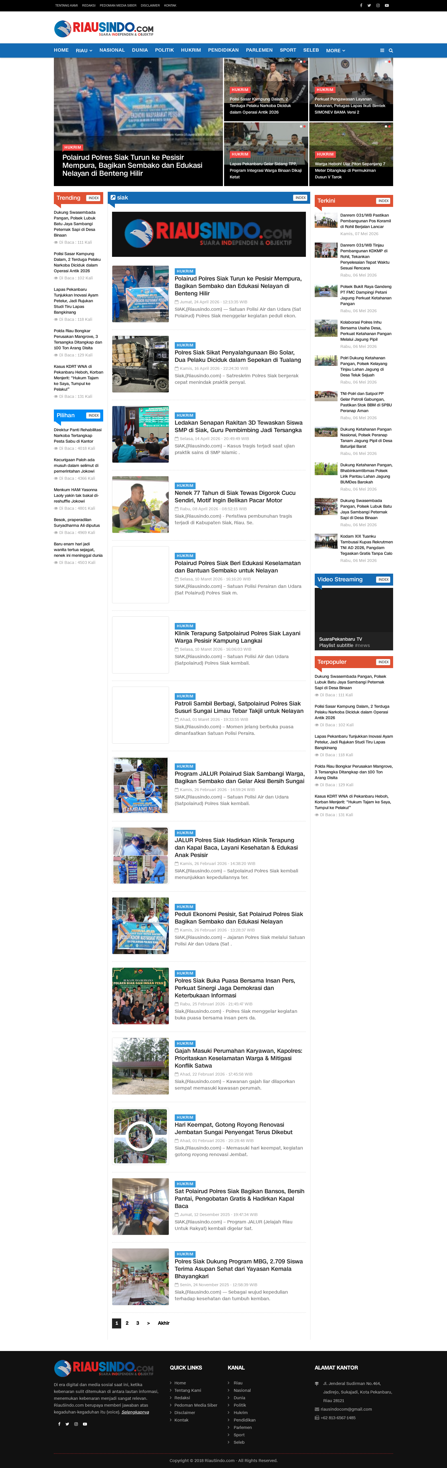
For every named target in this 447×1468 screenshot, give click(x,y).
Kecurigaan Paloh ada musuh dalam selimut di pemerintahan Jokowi (76, 465)
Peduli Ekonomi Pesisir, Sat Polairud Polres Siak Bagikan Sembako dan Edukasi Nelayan (239, 917)
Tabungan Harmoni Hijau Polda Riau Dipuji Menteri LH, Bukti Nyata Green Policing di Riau (349, 170)
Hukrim (191, 50)
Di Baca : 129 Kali (73, 355)
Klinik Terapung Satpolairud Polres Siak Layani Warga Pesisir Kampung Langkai (237, 637)
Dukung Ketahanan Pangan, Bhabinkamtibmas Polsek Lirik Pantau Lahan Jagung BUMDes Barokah (366, 473)
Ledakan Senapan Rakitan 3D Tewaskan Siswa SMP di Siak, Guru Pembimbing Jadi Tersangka (239, 426)
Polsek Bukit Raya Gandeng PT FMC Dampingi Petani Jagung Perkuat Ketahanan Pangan (366, 295)
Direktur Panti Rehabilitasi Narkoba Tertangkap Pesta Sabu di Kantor (77, 435)
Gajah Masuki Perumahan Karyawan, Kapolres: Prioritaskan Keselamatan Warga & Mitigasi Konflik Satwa (238, 1058)
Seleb (311, 50)
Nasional (112, 50)
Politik (164, 50)
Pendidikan (223, 50)
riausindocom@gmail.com (346, 1409)
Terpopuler (332, 662)
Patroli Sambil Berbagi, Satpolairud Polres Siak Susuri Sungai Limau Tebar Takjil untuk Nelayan (239, 707)
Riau (238, 1383)
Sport (288, 50)
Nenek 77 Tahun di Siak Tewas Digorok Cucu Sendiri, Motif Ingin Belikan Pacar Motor (235, 496)
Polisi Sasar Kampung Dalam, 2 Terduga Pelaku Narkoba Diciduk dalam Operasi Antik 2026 (260, 105)
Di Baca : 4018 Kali (74, 448)
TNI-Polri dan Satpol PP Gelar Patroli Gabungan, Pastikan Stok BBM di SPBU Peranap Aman (366, 402)
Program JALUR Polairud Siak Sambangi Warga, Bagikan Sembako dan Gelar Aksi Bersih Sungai (240, 777)
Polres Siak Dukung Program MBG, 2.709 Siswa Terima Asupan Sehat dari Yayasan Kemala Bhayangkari (239, 1268)
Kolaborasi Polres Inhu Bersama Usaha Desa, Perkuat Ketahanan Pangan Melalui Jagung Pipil (365, 331)
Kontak (170, 5)
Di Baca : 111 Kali (73, 242)
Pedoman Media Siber (118, 5)
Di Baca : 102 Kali (73, 278)
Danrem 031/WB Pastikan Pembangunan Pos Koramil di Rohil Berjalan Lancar (365, 221)
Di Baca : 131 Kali (73, 396)
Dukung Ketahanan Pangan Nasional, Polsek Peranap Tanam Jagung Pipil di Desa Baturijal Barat (366, 438)
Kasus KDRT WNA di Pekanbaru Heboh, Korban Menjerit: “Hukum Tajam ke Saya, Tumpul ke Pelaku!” (78, 378)
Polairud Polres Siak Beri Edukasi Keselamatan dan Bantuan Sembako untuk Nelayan (238, 566)
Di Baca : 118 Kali (73, 319)
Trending (68, 198)
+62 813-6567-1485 (338, 1418)
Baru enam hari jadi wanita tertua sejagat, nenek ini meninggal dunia (78, 549)
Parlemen (259, 50)
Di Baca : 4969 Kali (74, 532)
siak (119, 197)
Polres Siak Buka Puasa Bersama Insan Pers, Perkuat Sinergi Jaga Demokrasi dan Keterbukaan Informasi (235, 988)
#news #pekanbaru (344, 649)
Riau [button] (82, 51)
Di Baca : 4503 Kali (75, 562)
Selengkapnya (135, 1412)
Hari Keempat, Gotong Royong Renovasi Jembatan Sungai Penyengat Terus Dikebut (233, 1128)
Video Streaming (340, 579)
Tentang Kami (66, 5)
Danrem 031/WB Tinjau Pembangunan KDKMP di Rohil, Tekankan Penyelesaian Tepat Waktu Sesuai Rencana (364, 257)
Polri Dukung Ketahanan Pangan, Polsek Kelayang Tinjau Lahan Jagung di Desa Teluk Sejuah (363, 366)
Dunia (140, 50)
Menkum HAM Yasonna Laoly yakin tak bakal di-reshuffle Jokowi (76, 495)
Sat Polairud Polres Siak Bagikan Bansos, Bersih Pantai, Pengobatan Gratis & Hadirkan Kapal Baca (239, 1198)
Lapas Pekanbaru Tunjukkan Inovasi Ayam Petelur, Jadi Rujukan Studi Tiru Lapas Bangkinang (76, 301)
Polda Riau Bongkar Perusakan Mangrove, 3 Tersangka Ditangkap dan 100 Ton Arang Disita (78, 339)
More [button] (333, 51)
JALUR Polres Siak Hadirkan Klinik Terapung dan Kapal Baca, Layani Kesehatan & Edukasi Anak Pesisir (236, 847)
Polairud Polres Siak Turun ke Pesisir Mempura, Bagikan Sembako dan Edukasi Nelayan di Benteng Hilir (132, 165)
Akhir (163, 1323)
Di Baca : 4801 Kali (74, 508)
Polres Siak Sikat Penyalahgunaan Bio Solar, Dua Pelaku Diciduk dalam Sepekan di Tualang (238, 356)
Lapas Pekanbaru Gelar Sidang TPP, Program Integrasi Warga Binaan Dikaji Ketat (266, 170)
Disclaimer (150, 5)
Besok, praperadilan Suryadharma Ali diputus (77, 522)
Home (61, 50)
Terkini (326, 201)
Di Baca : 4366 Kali (74, 478)
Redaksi (89, 5)
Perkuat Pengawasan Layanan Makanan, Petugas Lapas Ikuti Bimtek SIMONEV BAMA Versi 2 (350, 105)
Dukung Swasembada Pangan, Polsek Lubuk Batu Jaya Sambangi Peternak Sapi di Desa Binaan (75, 224)
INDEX (93, 197)
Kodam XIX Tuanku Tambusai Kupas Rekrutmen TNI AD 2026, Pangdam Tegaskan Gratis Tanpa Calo (366, 545)
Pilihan (66, 415)
